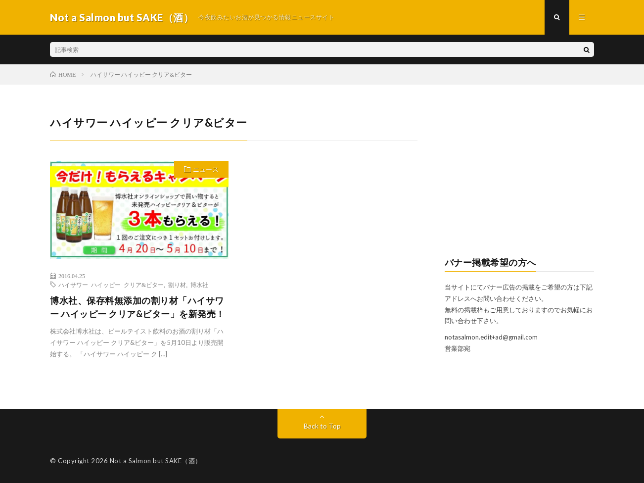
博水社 (199, 285)
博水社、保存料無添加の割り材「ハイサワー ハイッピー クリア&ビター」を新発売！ (137, 307)
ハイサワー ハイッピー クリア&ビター (111, 285)
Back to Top (322, 426)
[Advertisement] (520, 176)
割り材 (177, 285)
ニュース (206, 169)
